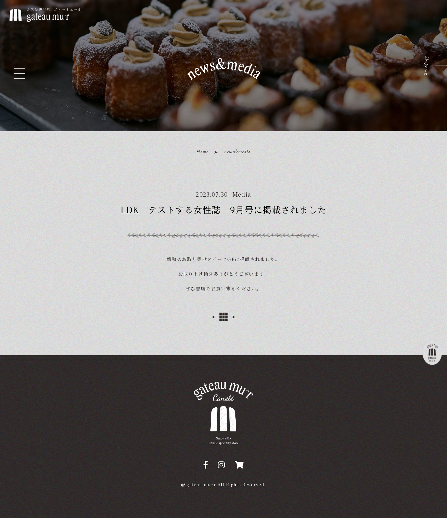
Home (202, 152)
